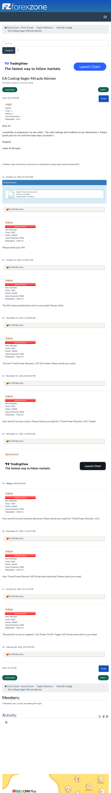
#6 (3, 483)
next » (103, 89)
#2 (3, 260)
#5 (3, 434)
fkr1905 (12, 209)
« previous (10, 89)
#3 (3, 318)
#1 (3, 177)
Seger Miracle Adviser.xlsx (26, 192)
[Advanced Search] (18, 50)
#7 (3, 589)
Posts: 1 (8, 111)
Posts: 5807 (10, 232)
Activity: (9, 715)
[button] (104, 98)
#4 (3, 376)
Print (103, 98)
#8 (3, 647)
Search (9, 50)
